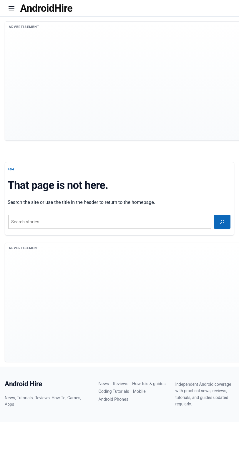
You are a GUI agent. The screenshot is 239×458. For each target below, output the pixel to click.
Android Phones (113, 399)
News (103, 383)
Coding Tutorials (113, 391)
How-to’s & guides (149, 383)
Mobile (139, 391)
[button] (11, 8)
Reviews (120, 383)
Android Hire (23, 384)
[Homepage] (46, 8)
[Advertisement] (122, 88)
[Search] (222, 222)
